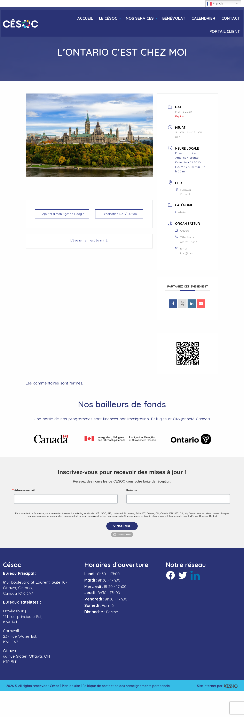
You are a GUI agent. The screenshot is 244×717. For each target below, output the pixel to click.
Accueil (85, 18)
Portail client (225, 31)
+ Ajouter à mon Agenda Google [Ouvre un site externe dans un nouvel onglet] (55, 216)
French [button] (215, 3)
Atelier (181, 212)
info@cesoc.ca (190, 253)
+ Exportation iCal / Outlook (131, 216)
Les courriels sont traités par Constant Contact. (193, 516)
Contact (230, 18)
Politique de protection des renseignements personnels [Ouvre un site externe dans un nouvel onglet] (126, 686)
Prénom (131, 490)
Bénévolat (173, 18)
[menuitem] (85, 16)
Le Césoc (108, 18)
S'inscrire (122, 526)
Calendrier (203, 18)
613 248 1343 (188, 242)
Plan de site (71, 686)
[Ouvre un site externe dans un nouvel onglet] (173, 303)
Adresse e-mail (24, 490)
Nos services (140, 18)
